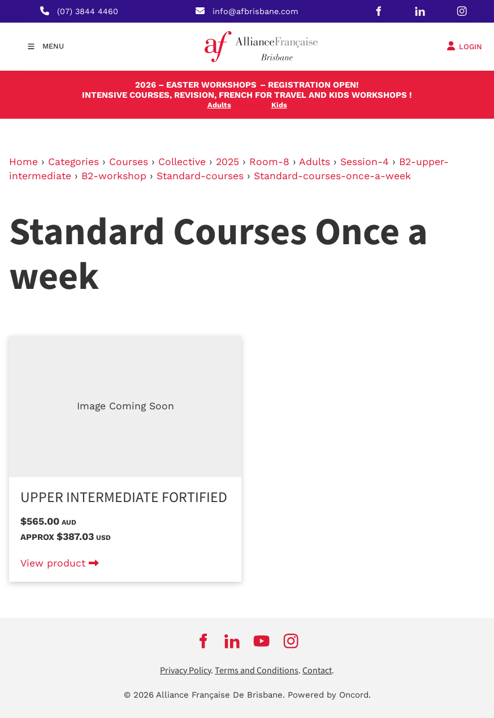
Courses (128, 161)
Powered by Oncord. (329, 695)
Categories (73, 161)
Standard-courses (200, 175)
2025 (227, 161)
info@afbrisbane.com (255, 11)
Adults (314, 161)
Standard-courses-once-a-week (332, 175)
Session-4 (364, 161)
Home (23, 161)
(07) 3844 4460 (87, 11)
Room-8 (269, 161)
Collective (182, 161)
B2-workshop (113, 175)
